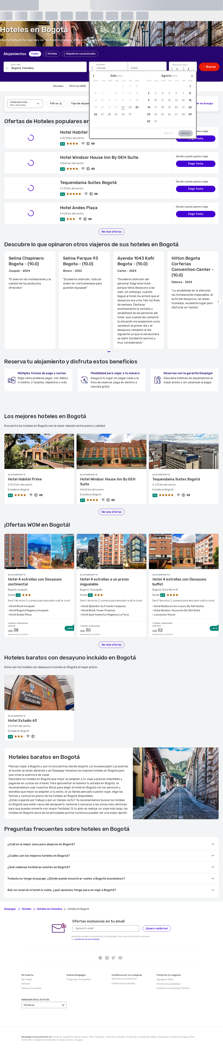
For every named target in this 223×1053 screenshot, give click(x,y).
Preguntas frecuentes (79, 979)
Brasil (85, 1037)
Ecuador (121, 1037)
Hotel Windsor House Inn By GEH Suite (99, 157)
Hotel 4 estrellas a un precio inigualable (104, 581)
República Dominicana (45, 1040)
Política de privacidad (123, 983)
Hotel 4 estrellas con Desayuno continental (35, 581)
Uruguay (78, 1040)
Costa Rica (110, 1037)
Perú (192, 1037)
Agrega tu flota (165, 979)
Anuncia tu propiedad (168, 983)
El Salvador (132, 1037)
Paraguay (184, 1037)
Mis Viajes (26, 979)
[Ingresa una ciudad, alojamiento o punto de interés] (45, 68)
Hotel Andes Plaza (79, 207)
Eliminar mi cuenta (31, 988)
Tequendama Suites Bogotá (88, 182)
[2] (202, 103)
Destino (16, 65)
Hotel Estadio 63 (22, 720)
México (154, 1037)
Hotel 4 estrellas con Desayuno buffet (179, 581)
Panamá (174, 1037)
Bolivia (77, 1037)
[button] (183, 67)
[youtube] (120, 958)
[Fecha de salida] (147, 68)
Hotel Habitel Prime (80, 132)
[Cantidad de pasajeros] (189, 69)
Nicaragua (164, 1037)
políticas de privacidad (87, 939)
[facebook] (100, 958)
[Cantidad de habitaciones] (178, 69)
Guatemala (144, 1037)
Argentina (68, 1037)
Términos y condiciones (124, 978)
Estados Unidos (65, 1040)
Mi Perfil (25, 983)
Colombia (99, 1037)
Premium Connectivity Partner (173, 988)
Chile (91, 1037)
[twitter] (113, 958)
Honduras (57, 1037)
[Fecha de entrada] (108, 68)
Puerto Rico (27, 1040)
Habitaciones (180, 65)
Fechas (100, 65)
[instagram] (107, 958)
